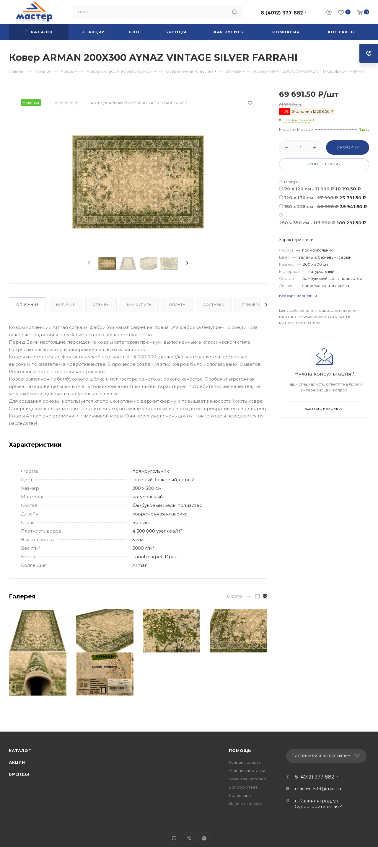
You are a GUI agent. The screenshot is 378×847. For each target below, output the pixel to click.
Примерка (252, 305)
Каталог (20, 750)
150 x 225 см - (325, 206)
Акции (17, 762)
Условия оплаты (245, 762)
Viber (189, 838)
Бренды (19, 774)
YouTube (174, 838)
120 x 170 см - (325, 197)
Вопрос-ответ (243, 787)
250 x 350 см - (322, 223)
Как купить (139, 305)
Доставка (213, 305)
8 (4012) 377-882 (282, 13)
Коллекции (240, 795)
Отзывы (101, 305)
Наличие (65, 305)
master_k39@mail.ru (318, 788)
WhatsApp (204, 838)
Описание (27, 305)
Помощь (240, 750)
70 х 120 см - (322, 189)
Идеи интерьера (245, 803)
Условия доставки (247, 770)
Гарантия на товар (247, 778)
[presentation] (88, 263)
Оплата (177, 305)
